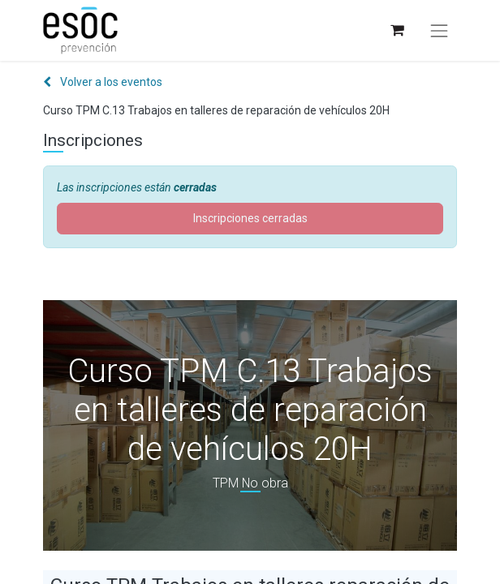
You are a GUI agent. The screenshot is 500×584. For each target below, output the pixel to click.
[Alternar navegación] (439, 30)
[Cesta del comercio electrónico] (396, 30)
